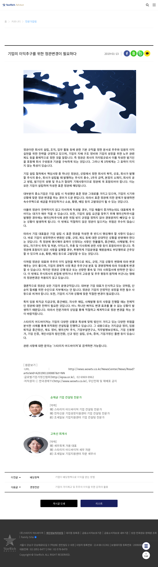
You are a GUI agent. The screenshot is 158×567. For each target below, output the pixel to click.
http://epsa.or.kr (62, 377)
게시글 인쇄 (59, 503)
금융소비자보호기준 (92, 533)
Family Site (27, 537)
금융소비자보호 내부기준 (116, 533)
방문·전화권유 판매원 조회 (144, 533)
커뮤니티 (16, 21)
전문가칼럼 (31, 21)
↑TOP (146, 555)
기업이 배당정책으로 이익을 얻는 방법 (75, 477)
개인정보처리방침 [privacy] (54, 533)
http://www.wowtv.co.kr (70, 381)
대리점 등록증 (72, 533)
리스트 (99, 503)
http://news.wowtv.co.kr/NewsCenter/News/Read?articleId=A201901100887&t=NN (79, 371)
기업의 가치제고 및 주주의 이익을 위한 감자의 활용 (81, 486)
